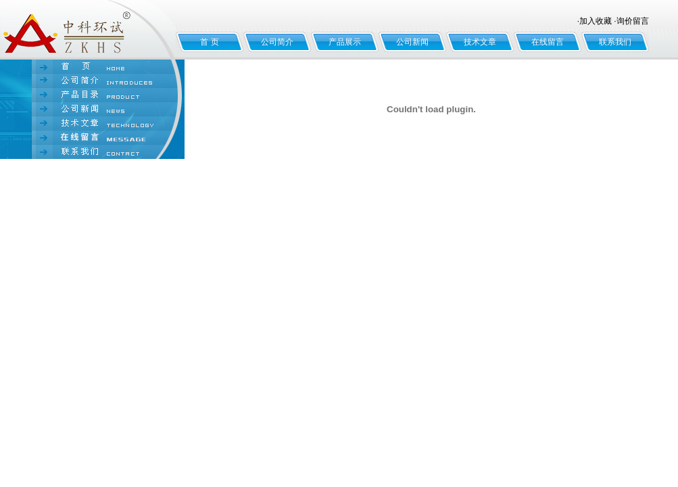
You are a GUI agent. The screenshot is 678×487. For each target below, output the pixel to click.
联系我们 (615, 42)
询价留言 (632, 21)
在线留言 (547, 42)
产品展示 (345, 42)
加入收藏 (595, 21)
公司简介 (277, 42)
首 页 (209, 42)
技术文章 (480, 42)
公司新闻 (412, 42)
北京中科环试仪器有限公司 (88, 30)
